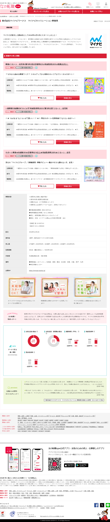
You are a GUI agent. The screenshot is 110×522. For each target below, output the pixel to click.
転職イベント (18, 497)
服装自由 (101, 427)
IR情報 (47, 507)
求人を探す (14, 11)
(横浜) (18, 493)
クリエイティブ (41, 491)
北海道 (66, 420)
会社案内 (42, 507)
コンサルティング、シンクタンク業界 (48, 424)
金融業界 (70, 422)
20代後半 (24, 431)
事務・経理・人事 (53, 491)
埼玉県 (41, 420)
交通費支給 (30, 429)
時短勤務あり (93, 427)
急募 (42, 429)
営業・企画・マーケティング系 (40, 416)
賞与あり (36, 429)
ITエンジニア (78, 491)
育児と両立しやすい (38, 427)
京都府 (61, 420)
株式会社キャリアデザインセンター (16, 507)
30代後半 (47, 431)
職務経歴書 (27, 497)
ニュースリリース (48, 506)
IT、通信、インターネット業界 (27, 422)
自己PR (11, 497)
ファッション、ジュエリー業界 (27, 424)
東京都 (20, 420)
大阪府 (25, 420)
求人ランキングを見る (41, 11)
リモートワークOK (14, 495)
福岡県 (51, 420)
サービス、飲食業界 (90, 422)
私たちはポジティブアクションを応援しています (52, 516)
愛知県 (36, 420)
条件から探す (4, 495)
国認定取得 (60, 495)
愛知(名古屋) (36, 493)
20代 (19, 431)
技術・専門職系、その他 (25, 418)
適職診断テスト (35, 497)
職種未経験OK (70, 427)
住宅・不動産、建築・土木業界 (57, 422)
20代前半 (41, 431)
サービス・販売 (31, 491)
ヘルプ (52, 7)
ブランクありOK (50, 427)
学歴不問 (78, 427)
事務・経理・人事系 (23, 416)
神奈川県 (30, 420)
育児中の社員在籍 (59, 429)
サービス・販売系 (55, 416)
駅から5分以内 (48, 429)
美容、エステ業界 (102, 422)
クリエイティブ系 (89, 416)
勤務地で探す (4, 493)
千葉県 (46, 420)
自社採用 (53, 507)
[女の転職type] (3, 507)
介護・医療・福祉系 (77, 416)
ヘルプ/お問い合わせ (59, 506)
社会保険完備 (21, 429)
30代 (29, 431)
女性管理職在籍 (60, 427)
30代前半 (34, 431)
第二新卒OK (27, 427)
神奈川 (15, 493)
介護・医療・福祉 (89, 491)
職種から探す (4, 491)
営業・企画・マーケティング (17, 491)
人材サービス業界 (42, 422)
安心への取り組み (14, 506)
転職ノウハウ (4, 497)
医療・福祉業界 (78, 422)
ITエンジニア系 (65, 416)
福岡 (43, 493)
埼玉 (22, 493)
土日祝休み (85, 427)
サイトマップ (59, 7)
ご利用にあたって (4, 506)
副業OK (23, 495)
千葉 (26, 493)
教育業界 (62, 424)
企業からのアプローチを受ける (68, 11)
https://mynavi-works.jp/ (37, 270)
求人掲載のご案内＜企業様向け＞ (73, 7)
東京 (10, 493)
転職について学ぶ (96, 11)
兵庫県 (56, 420)
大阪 (30, 493)
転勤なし (20, 427)
